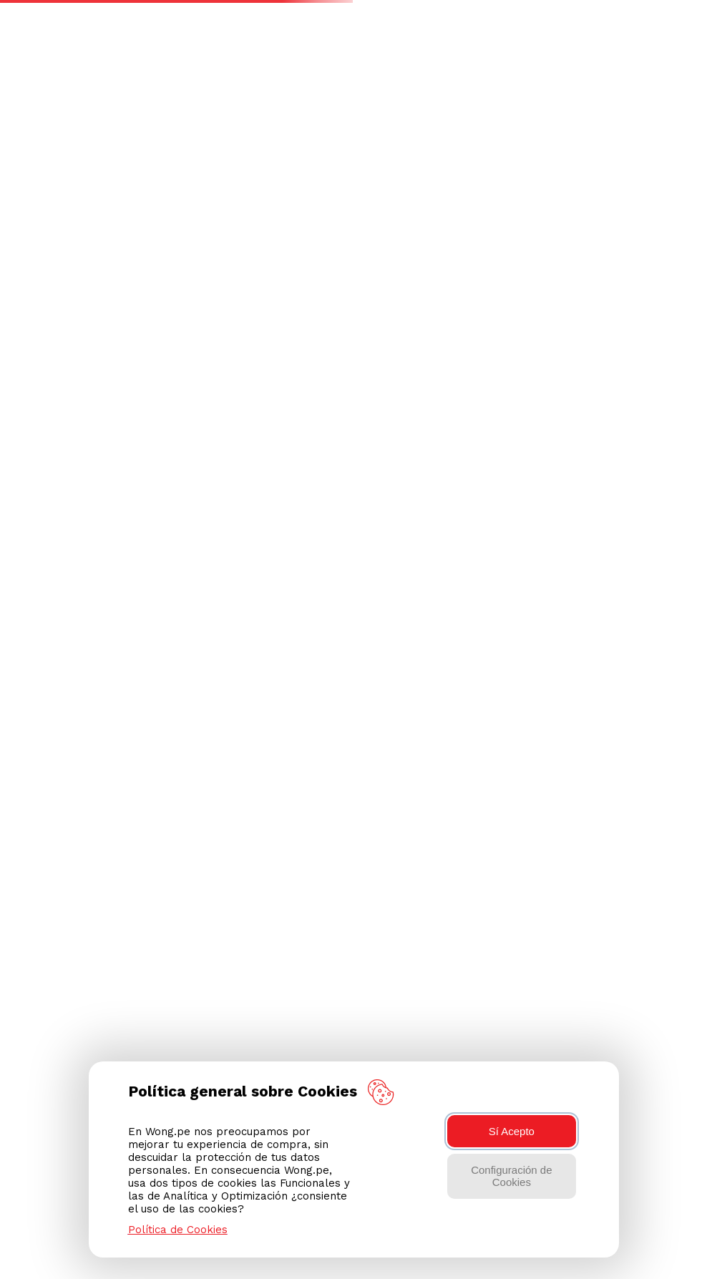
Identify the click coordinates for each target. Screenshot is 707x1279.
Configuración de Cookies (511, 1176)
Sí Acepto (512, 1131)
